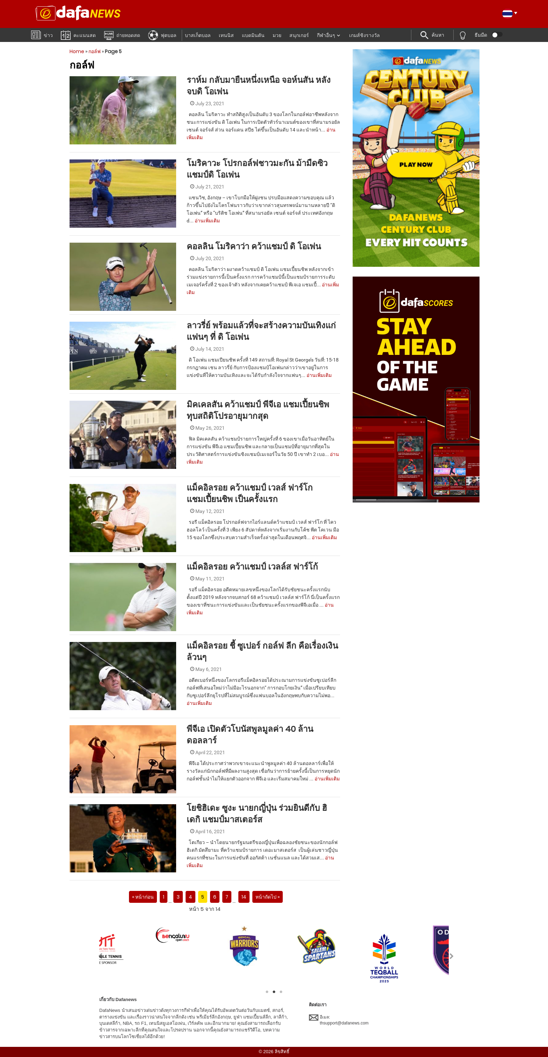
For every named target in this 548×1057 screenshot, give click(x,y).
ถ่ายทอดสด (122, 35)
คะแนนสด (78, 35)
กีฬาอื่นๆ (326, 35)
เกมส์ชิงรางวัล (364, 35)
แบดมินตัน (253, 35)
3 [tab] (280, 991)
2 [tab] (274, 991)
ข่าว (42, 34)
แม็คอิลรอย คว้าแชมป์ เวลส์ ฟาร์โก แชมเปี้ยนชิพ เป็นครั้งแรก (250, 493)
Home (77, 51)
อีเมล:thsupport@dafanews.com (339, 1020)
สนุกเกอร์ (299, 35)
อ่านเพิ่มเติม (207, 220)
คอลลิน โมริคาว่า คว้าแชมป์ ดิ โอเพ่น (254, 246)
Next (451, 956)
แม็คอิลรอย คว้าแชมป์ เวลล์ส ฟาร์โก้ (252, 566)
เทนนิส (226, 35)
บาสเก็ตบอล (198, 35)
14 (243, 896)
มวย (277, 35)
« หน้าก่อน (143, 896)
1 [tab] (267, 991)
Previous (96, 956)
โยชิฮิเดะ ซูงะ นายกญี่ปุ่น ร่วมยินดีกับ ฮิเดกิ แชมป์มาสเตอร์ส (257, 813)
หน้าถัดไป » (267, 896)
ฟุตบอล (162, 35)
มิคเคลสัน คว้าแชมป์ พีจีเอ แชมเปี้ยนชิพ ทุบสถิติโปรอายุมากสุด (258, 410)
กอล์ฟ (94, 51)
